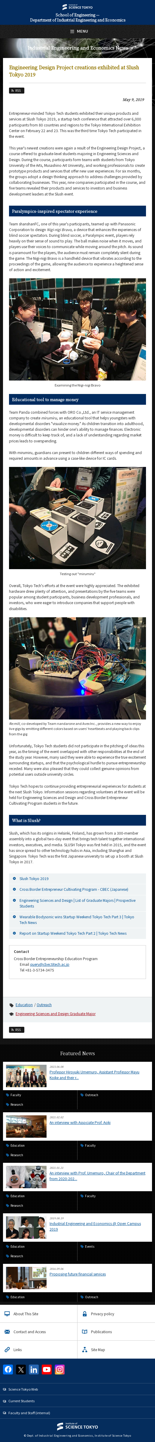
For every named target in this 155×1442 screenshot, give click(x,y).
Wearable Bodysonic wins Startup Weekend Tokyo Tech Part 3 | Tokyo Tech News (77, 919)
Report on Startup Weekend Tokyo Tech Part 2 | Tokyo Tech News (73, 933)
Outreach (44, 1004)
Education (24, 1004)
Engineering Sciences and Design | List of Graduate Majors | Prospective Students (77, 903)
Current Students (21, 1400)
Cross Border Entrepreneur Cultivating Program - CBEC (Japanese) (74, 889)
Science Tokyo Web (23, 1389)
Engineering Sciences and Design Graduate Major (56, 1013)
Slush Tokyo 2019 (34, 878)
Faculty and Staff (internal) (29, 1412)
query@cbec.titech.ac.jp (49, 964)
